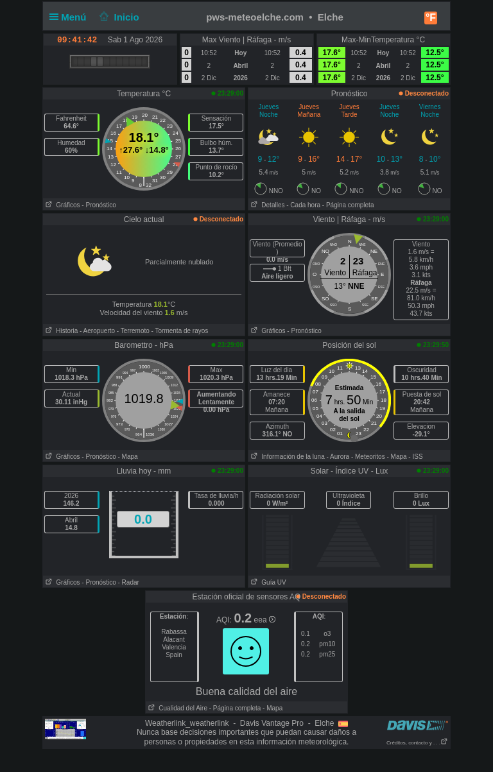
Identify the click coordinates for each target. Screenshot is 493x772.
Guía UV (267, 582)
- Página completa (348, 205)
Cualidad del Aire (176, 708)
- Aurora (338, 456)
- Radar (128, 582)
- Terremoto (133, 330)
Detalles (266, 205)
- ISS (415, 456)
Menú (70, 17)
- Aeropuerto (97, 330)
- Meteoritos (368, 456)
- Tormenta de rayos (180, 330)
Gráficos (61, 205)
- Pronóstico (99, 205)
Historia (60, 330)
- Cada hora (303, 205)
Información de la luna (286, 456)
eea (264, 619)
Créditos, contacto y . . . (417, 743)
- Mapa (128, 456)
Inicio (118, 17)
